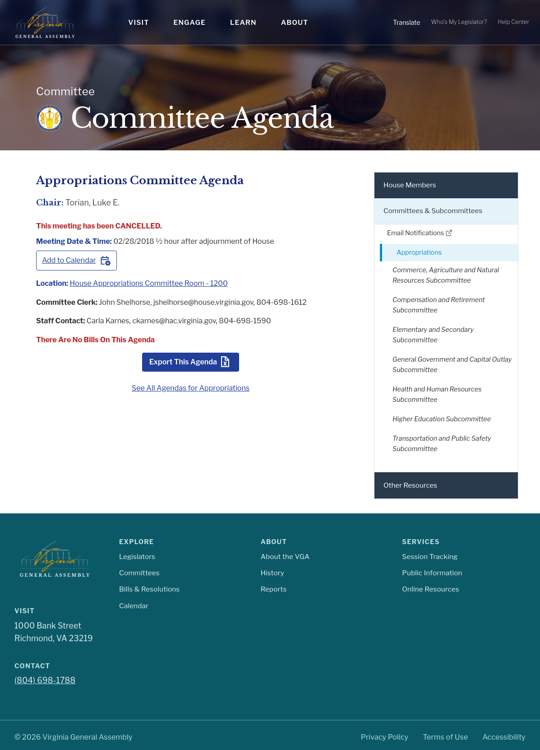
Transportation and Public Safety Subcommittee (441, 443)
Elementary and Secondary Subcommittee (433, 335)
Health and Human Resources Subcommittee (437, 394)
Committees (139, 572)
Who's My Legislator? (459, 22)
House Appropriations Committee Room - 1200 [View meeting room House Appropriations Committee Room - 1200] (149, 283)
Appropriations (419, 252)
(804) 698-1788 (44, 680)
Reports (274, 589)
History (272, 572)
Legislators (137, 556)
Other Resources (410, 485)
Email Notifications (419, 233)
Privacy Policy (385, 737)
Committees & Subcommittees (432, 210)
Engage (190, 22)
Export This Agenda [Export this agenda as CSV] (190, 361)
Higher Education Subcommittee (441, 419)
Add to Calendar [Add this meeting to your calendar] (76, 260)
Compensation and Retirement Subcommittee (438, 305)
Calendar (133, 605)
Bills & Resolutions (149, 589)
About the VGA (285, 556)
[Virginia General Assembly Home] (45, 22)
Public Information (432, 572)
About (295, 22)
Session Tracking (429, 556)
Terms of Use (445, 737)
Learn (243, 22)
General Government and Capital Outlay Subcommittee (452, 364)
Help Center (513, 22)
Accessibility (504, 737)
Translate (406, 22)
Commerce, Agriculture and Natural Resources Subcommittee (445, 275)
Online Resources (430, 589)
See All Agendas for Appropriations (190, 388)
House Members (409, 185)
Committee (65, 91)
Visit (138, 22)
